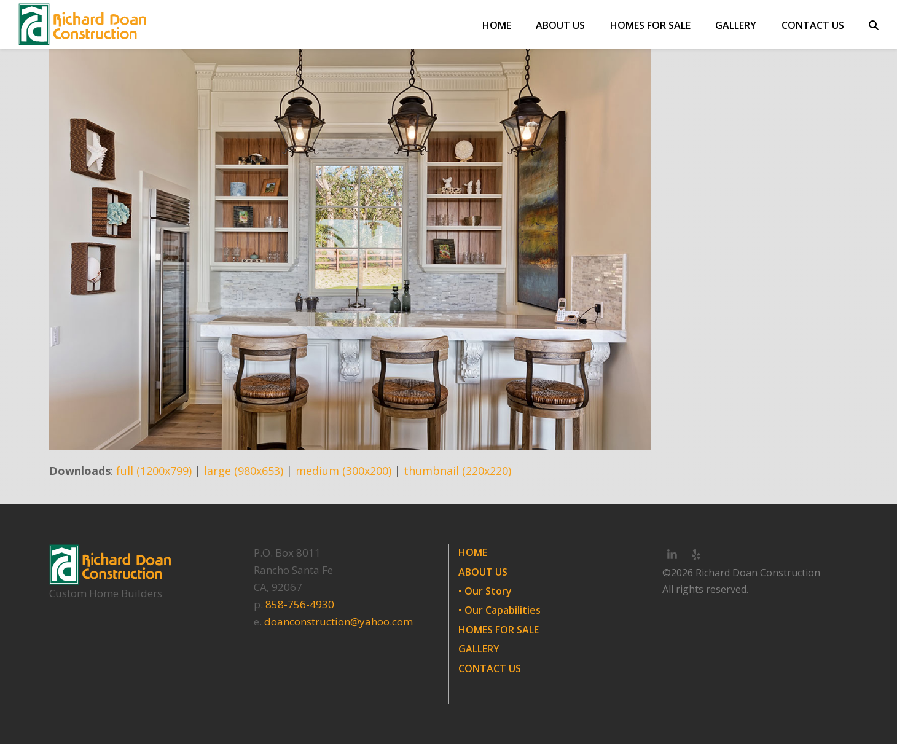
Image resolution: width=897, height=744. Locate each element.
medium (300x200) (343, 470)
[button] (874, 24)
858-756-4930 (299, 604)
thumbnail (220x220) (457, 470)
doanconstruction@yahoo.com (338, 621)
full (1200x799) (154, 470)
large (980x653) (243, 470)
